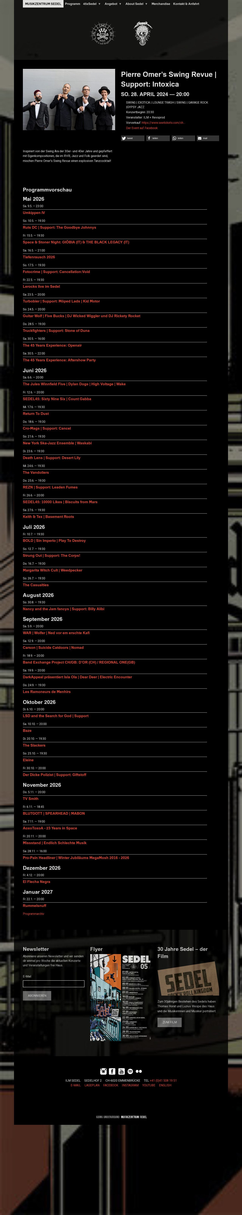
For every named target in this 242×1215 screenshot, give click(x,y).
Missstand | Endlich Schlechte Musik (55, 843)
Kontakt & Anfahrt (186, 4)
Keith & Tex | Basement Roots (48, 516)
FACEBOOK (110, 1085)
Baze (27, 730)
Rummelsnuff (34, 905)
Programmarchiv (33, 914)
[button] (132, 138)
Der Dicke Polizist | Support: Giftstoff (54, 774)
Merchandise (161, 4)
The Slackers (34, 745)
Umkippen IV (34, 212)
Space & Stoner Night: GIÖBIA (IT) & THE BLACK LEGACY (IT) (76, 242)
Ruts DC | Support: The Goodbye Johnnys (59, 227)
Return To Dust (36, 413)
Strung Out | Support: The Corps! (51, 555)
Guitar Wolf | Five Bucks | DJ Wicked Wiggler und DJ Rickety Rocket (81, 316)
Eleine (28, 760)
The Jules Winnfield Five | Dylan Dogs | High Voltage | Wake (74, 384)
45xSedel (91, 5)
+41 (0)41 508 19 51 (163, 1080)
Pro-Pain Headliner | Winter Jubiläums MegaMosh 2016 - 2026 (76, 857)
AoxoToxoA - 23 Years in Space (50, 828)
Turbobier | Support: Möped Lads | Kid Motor (61, 301)
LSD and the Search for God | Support (55, 716)
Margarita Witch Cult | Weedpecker (52, 570)
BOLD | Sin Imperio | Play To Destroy (54, 540)
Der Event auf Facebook (142, 128)
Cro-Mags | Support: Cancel (47, 428)
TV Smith (31, 798)
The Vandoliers (36, 472)
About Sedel (136, 5)
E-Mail (27, 976)
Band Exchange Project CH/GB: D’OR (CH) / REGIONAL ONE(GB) (79, 662)
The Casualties (36, 585)
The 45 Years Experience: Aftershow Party (59, 360)
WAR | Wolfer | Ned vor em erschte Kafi (56, 633)
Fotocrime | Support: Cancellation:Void (56, 271)
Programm (72, 4)
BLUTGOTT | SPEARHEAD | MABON (54, 813)
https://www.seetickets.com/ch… (163, 123)
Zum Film (170, 1022)
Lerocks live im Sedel (41, 286)
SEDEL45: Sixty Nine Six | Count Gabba (57, 399)
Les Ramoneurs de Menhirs (47, 691)
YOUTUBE (148, 1085)
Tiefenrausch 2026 (39, 257)
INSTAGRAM (130, 1085)
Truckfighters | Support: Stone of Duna (56, 330)
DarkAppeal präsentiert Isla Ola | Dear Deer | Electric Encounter (77, 677)
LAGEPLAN (92, 1085)
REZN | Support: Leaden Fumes (50, 487)
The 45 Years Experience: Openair (52, 345)
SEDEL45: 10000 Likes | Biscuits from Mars (60, 502)
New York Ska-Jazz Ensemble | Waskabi (57, 443)
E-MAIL (76, 1085)
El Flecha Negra (36, 881)
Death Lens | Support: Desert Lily (52, 457)
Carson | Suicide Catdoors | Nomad (53, 647)
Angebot (112, 5)
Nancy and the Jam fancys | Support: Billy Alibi (63, 609)
